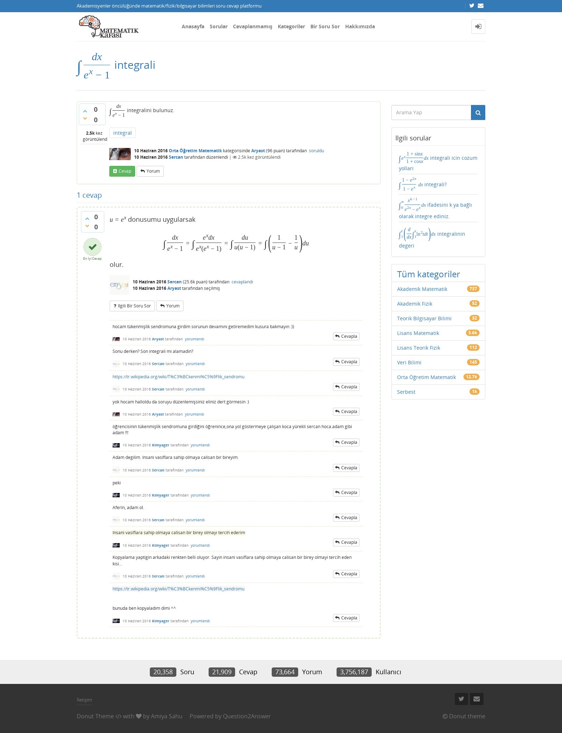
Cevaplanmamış (252, 26)
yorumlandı (194, 338)
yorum (153, 171)
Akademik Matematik (422, 289)
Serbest (406, 391)
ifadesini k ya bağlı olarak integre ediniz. (435, 208)
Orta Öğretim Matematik (195, 151)
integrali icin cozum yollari (438, 161)
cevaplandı (242, 282)
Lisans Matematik (418, 333)
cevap (125, 171)
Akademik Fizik (414, 303)
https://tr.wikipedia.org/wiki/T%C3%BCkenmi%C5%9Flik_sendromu (178, 377)
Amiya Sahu (166, 716)
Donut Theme (95, 716)
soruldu (316, 151)
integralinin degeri (432, 237)
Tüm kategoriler (428, 274)
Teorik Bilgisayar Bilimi (424, 318)
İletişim (84, 699)
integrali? (423, 184)
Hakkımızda (360, 26)
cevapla (349, 336)
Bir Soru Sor (325, 26)
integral (122, 132)
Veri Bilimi (409, 362)
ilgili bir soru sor (134, 306)
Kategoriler (291, 26)
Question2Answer (247, 716)
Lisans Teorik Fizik (418, 347)
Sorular (219, 26)
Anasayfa (193, 26)
